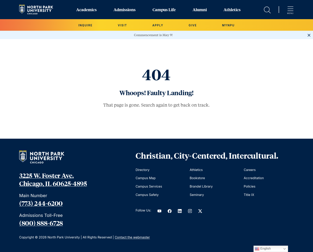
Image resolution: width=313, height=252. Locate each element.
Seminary (197, 195)
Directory (143, 170)
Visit (122, 25)
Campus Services (149, 186)
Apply (157, 25)
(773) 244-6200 (41, 203)
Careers (250, 170)
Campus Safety (147, 195)
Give (193, 25)
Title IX (249, 195)
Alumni (200, 9)
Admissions (125, 9)
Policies (249, 186)
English (263, 248)
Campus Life (164, 9)
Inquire (85, 25)
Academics (86, 9)
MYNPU (228, 25)
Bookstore (197, 178)
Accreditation (254, 178)
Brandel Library (201, 186)
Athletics (232, 9)
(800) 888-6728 (41, 223)
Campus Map (146, 178)
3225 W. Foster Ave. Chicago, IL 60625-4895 (53, 179)
